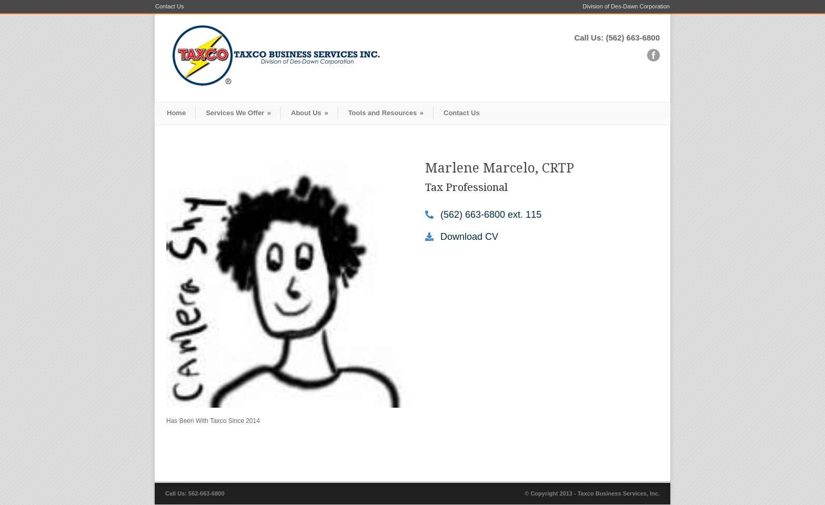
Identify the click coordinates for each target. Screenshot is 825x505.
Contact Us (169, 6)
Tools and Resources (386, 113)
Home (176, 113)
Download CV (469, 236)
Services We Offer (238, 113)
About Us (309, 113)
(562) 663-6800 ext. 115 (490, 214)
